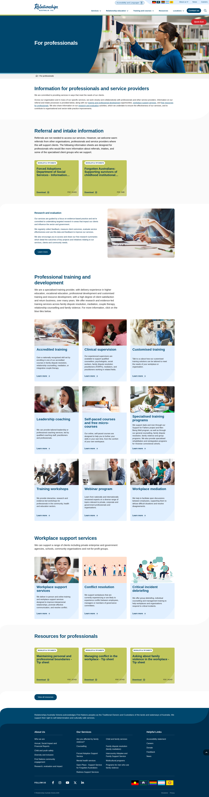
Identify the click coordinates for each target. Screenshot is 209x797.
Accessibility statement (156, 739)
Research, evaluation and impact (48, 766)
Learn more (43, 252)
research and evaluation (88, 106)
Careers (149, 743)
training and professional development (104, 103)
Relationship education (117, 11)
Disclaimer (164, 793)
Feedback (150, 752)
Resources (163, 11)
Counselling (81, 746)
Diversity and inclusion (44, 755)
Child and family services (116, 739)
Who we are (39, 739)
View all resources (45, 697)
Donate (149, 748)
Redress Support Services (87, 772)
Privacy (172, 793)
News (148, 756)
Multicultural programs (115, 761)
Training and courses (143, 11)
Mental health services (86, 761)
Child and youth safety (43, 751)
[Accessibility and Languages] (129, 3)
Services (96, 11)
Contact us (194, 10)
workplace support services (144, 103)
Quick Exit (199, 22)
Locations (178, 11)
